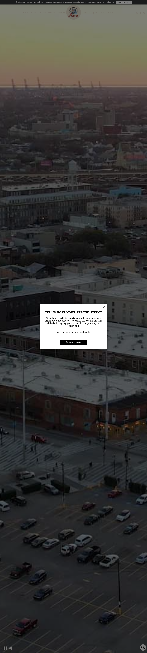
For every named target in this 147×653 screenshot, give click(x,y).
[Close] (104, 307)
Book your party (73, 342)
